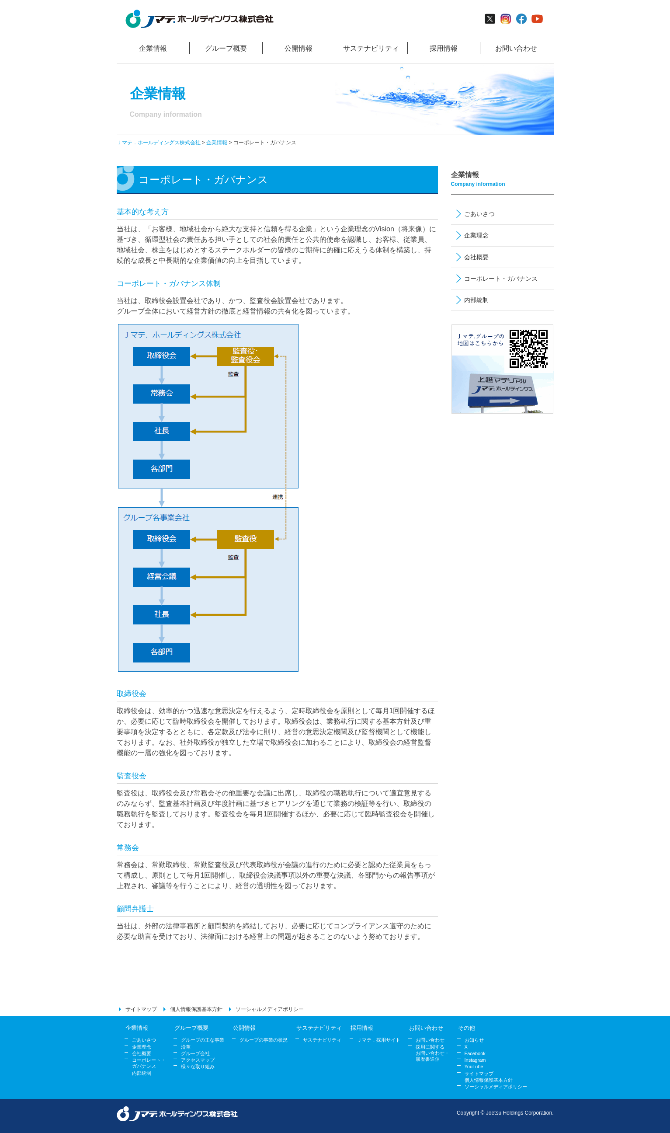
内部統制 (476, 299)
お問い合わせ (430, 1039)
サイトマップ (141, 1009)
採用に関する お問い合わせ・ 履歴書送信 (432, 1053)
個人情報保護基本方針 (196, 1009)
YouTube (474, 1066)
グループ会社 (195, 1053)
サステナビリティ (322, 1039)
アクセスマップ (198, 1060)
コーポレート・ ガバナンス (149, 1063)
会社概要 (476, 257)
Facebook (475, 1053)
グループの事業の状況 (264, 1039)
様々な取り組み (198, 1066)
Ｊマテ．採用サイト (378, 1039)
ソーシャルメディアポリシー (270, 1009)
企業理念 (476, 235)
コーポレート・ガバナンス (501, 278)
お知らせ (474, 1039)
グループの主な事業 (202, 1039)
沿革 (186, 1046)
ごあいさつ (479, 213)
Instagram (475, 1060)
